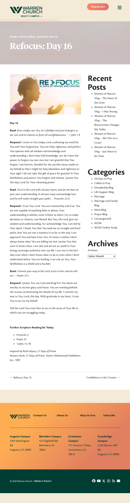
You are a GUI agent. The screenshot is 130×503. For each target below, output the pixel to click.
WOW (98, 223)
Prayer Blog (27, 37)
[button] (93, 481)
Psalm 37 (21, 339)
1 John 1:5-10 (23, 344)
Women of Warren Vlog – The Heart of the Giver (105, 98)
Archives (93, 250)
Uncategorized (102, 219)
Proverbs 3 (22, 335)
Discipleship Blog (104, 187)
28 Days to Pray (103, 179)
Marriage (99, 196)
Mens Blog (100, 210)
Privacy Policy (43, 481)
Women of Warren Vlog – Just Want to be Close (105, 151)
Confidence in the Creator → (103, 377)
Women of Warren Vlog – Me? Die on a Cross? (105, 138)
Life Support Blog (104, 192)
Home (14, 37)
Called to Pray (102, 183)
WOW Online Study (105, 227)
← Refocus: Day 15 (20, 377)
